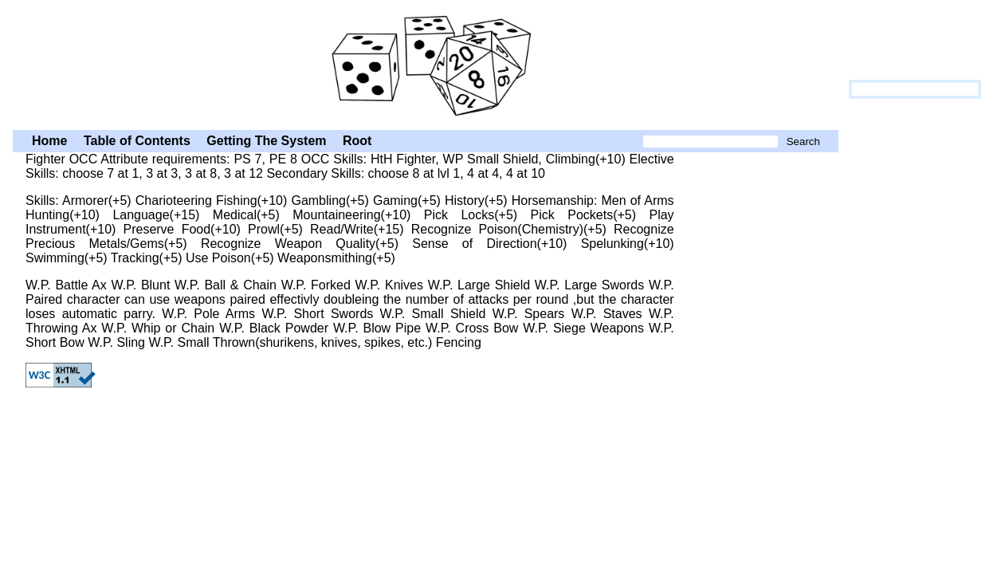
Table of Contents (137, 140)
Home (49, 140)
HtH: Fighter (425, 63)
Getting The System (266, 140)
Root (357, 140)
